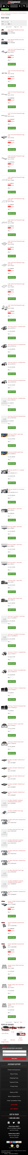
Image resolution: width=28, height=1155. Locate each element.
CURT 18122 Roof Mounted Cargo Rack (16, 114)
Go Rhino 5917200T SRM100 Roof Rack (16, 776)
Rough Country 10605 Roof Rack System (16, 966)
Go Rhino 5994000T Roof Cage (15, 811)
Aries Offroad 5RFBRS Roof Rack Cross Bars (16, 40)
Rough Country (5, 1042)
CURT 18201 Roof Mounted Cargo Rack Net (16, 199)
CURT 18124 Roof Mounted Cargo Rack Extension (16, 156)
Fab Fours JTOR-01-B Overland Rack (16, 344)
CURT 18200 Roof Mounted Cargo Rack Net (16, 178)
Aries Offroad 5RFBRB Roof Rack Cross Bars (16, 30)
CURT (5, 1040)
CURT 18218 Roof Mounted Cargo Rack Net (16, 242)
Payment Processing (12, 1147)
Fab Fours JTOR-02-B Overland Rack (16, 380)
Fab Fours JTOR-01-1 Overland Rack (16, 326)
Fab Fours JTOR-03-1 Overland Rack (16, 398)
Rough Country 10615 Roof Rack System (16, 1004)
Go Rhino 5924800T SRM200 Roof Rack (16, 784)
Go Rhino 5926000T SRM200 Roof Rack (16, 792)
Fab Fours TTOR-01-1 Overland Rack (17, 652)
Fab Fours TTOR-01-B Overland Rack (17, 670)
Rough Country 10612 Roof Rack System (16, 985)
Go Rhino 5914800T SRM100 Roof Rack (16, 760)
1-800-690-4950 (14, 1118)
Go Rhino (20, 1040)
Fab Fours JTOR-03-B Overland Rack (16, 416)
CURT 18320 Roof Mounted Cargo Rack (16, 305)
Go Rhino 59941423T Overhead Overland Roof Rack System (15, 840)
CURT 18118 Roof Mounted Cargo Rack (16, 71)
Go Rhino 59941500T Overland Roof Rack (16, 861)
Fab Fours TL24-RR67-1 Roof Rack (16, 616)
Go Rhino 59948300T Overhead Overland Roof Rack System (15, 881)
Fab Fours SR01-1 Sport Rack (15, 580)
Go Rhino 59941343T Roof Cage (16, 829)
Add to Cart (12, 64)
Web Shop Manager (6, 1152)
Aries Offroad (5, 1033)
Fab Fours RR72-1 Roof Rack (15, 562)
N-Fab (12, 1032)
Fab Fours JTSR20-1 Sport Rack (15, 434)
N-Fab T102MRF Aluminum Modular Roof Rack (16, 902)
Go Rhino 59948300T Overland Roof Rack (16, 892)
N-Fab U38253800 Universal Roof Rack (16, 944)
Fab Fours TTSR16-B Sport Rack (15, 742)
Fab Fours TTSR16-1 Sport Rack (15, 724)
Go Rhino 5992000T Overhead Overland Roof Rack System (15, 801)
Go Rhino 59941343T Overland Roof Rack (16, 820)
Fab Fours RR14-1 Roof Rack (15, 508)
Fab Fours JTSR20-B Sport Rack (15, 452)
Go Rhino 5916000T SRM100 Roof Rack (16, 768)
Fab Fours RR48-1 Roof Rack (15, 526)
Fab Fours (12, 1040)
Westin (20, 1038)
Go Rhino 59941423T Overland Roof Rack (16, 851)
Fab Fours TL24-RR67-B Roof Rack (16, 634)
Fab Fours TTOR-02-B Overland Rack (17, 706)
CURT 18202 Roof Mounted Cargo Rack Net (16, 220)
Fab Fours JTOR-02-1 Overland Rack (16, 362)
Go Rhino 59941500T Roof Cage (16, 870)
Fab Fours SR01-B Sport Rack (15, 598)
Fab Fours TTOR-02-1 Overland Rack (17, 688)
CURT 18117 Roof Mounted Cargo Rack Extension (16, 50)
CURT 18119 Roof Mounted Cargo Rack (16, 92)
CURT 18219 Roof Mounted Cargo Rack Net (16, 263)
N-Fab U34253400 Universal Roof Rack (16, 923)
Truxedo (20, 1031)
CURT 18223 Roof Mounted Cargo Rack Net (16, 284)
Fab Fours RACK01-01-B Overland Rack (16, 490)
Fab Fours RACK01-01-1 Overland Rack (16, 470)
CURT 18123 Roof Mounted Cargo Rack (16, 135)
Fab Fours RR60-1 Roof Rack (15, 544)
